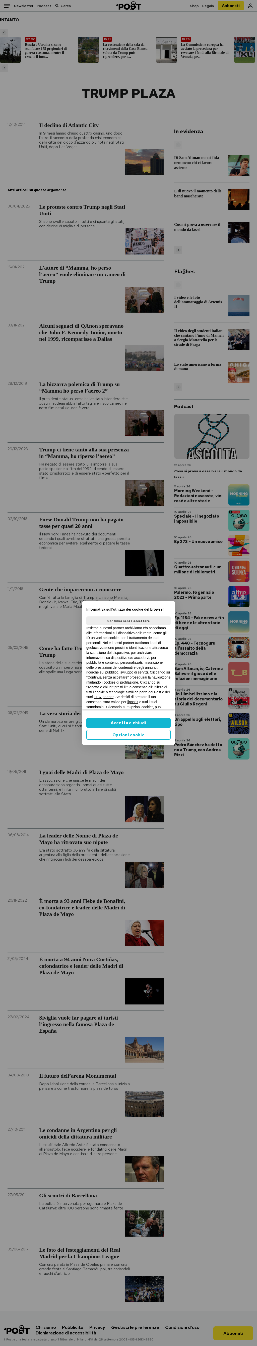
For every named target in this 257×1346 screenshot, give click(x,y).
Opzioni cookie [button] (128, 735)
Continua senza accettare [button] (128, 621)
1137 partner (104, 697)
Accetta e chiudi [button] (128, 723)
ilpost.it (132, 702)
